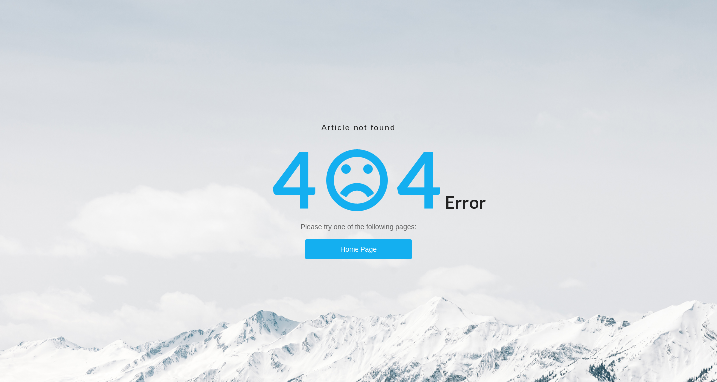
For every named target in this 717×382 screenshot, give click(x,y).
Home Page (358, 249)
